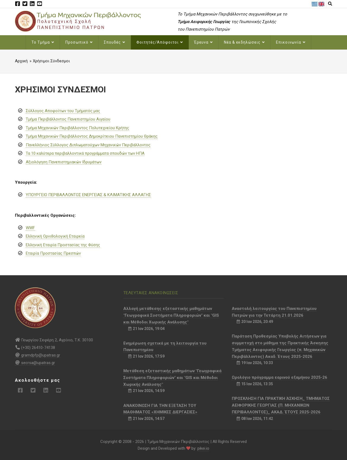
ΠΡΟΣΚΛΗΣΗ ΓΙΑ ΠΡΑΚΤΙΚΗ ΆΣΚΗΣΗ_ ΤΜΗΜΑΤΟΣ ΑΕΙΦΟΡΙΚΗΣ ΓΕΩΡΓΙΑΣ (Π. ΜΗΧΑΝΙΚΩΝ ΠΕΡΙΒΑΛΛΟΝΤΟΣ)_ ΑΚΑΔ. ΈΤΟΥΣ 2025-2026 (281, 405)
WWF (30, 227)
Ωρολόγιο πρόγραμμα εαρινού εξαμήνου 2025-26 (279, 377)
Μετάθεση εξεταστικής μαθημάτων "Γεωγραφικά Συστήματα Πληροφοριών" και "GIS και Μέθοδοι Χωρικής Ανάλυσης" (172, 377)
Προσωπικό (79, 42)
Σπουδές (114, 42)
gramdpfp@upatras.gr (37, 355)
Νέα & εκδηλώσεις (244, 42)
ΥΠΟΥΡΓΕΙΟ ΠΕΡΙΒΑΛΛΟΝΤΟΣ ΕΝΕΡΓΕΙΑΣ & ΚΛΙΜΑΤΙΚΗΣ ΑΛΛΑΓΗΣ (88, 194)
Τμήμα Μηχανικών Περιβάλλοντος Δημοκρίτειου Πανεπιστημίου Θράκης (92, 136)
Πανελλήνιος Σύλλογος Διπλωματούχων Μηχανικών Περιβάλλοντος (88, 144)
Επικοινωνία (291, 42)
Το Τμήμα (42, 42)
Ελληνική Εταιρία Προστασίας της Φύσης (63, 244)
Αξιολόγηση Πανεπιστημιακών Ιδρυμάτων (63, 162)
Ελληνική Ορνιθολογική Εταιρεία (55, 236)
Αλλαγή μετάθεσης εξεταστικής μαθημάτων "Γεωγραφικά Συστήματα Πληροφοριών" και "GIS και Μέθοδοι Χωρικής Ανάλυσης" (171, 315)
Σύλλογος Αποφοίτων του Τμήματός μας (63, 110)
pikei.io (203, 448)
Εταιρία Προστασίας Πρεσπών (53, 253)
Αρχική (21, 61)
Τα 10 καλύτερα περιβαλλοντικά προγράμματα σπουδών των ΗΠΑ (85, 153)
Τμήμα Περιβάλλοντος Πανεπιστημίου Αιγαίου (68, 119)
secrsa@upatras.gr (35, 362)
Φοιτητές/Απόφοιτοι (159, 42)
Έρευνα (203, 42)
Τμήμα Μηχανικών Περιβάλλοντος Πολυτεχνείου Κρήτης (77, 127)
